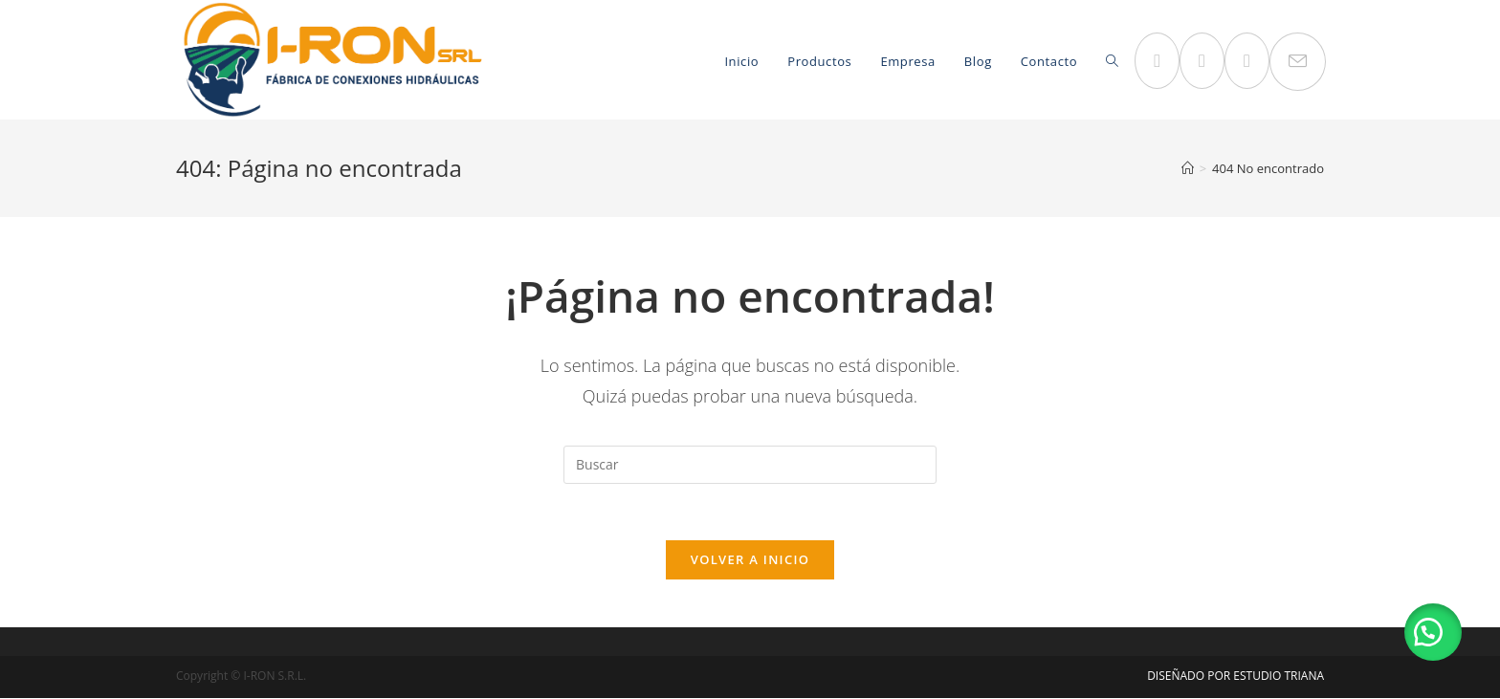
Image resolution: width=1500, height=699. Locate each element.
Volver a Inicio (750, 560)
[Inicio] (1187, 168)
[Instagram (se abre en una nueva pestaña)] (1202, 61)
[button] (1433, 632)
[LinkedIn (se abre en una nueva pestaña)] (1246, 61)
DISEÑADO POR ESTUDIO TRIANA (1235, 676)
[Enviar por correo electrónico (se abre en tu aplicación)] (1297, 62)
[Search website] (1112, 61)
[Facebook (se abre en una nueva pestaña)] (1157, 61)
